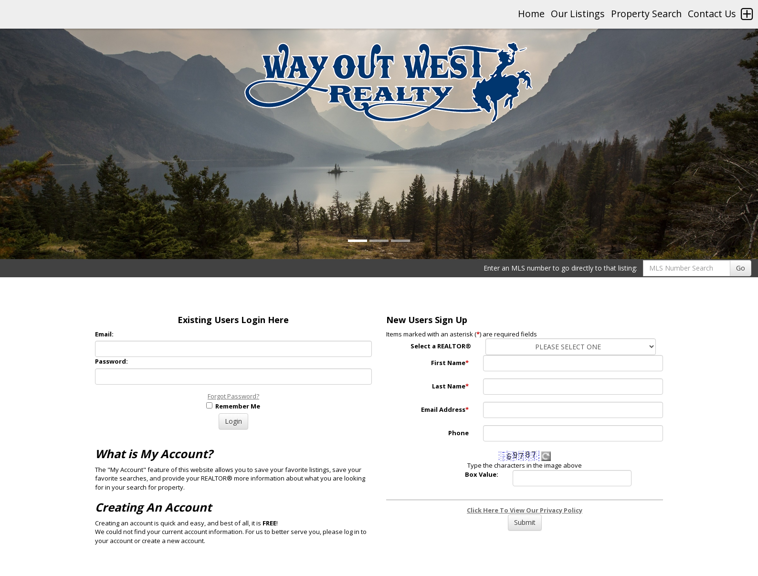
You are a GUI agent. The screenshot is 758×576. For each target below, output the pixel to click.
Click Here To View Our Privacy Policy (524, 510)
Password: (111, 361)
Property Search (646, 13)
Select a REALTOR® (441, 346)
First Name (450, 362)
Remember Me (233, 406)
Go (740, 267)
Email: (104, 334)
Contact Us (712, 13)
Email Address (445, 409)
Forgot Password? (233, 396)
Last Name (450, 386)
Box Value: (481, 474)
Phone (458, 433)
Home (531, 13)
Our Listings (578, 13)
